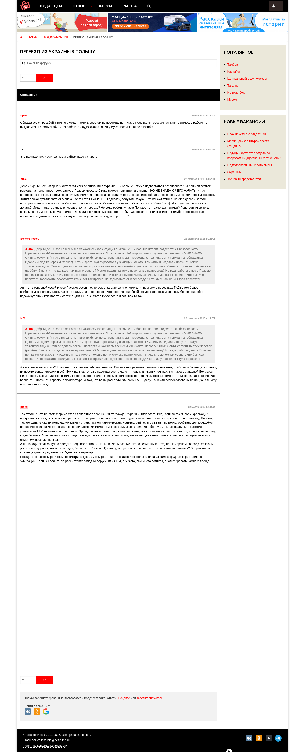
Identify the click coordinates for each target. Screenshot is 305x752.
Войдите (124, 698)
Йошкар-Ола (236, 92)
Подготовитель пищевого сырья (249, 165)
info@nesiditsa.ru (58, 740)
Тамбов (232, 64)
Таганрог (233, 85)
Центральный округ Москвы (247, 78)
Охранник (234, 172)
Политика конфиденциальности (45, 745)
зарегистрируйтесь (150, 698)
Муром (232, 99)
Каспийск (233, 71)
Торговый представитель (245, 179)
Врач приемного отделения (246, 134)
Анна (29, 249)
